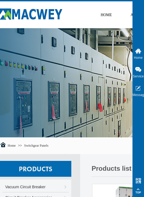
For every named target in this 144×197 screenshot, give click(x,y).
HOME (106, 15)
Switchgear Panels (36, 145)
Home (12, 145)
